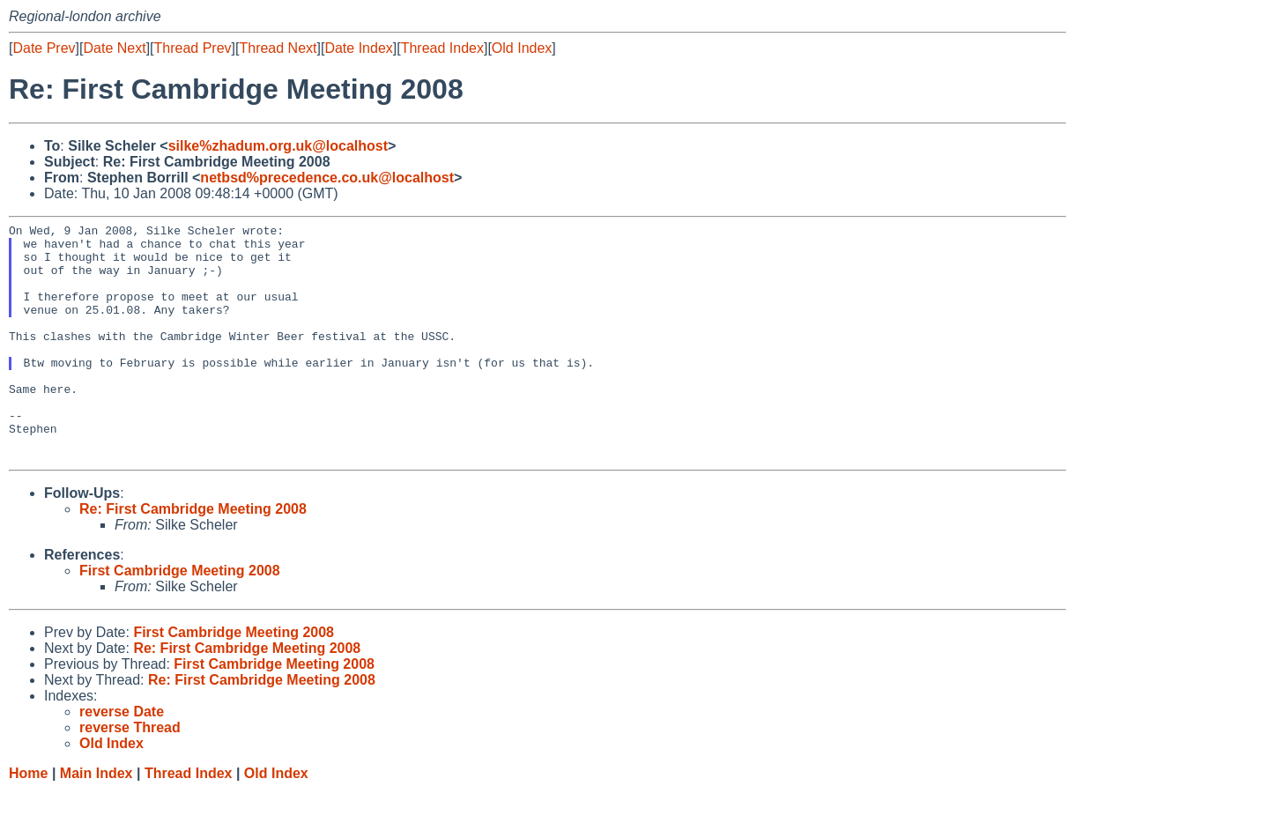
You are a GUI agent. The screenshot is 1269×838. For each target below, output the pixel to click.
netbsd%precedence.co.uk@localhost (327, 177)
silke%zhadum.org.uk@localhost (278, 145)
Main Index (96, 820)
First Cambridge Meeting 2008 (179, 618)
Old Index (522, 48)
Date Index (358, 48)
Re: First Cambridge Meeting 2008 (193, 556)
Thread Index (442, 48)
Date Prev (43, 48)
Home (28, 820)
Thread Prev (193, 48)
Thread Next (277, 48)
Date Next (114, 48)
